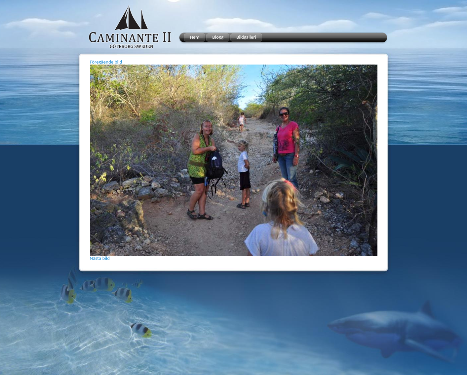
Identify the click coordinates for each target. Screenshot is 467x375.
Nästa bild (100, 258)
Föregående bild (106, 62)
